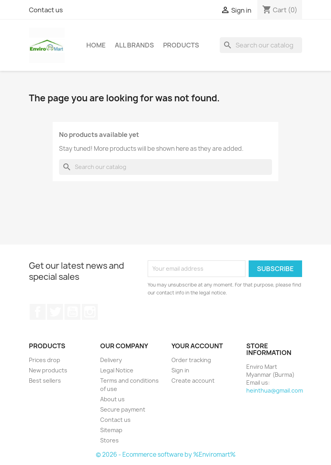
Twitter (55, 312)
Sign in (180, 370)
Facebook (38, 312)
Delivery (111, 360)
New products (48, 370)
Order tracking (191, 360)
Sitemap (111, 430)
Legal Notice (116, 370)
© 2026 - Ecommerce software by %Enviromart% (166, 454)
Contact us (46, 10)
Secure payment (122, 409)
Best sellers (45, 380)
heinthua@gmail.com (274, 390)
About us (112, 399)
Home (96, 45)
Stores (109, 440)
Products (181, 45)
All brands (134, 45)
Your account (197, 346)
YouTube (72, 312)
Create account (193, 380)
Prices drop (44, 360)
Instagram (90, 312)
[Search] (261, 45)
